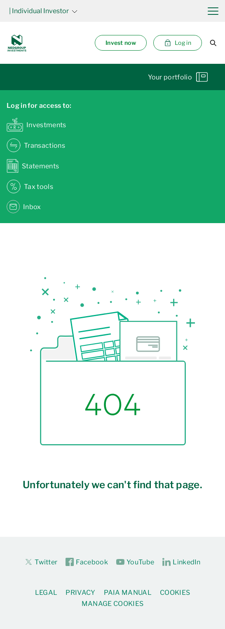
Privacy (80, 592)
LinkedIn (181, 562)
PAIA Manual (128, 592)
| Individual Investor (43, 11)
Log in (177, 43)
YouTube (135, 562)
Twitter (40, 562)
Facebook (87, 562)
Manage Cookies (112, 604)
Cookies (175, 592)
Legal (46, 592)
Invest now (120, 42)
